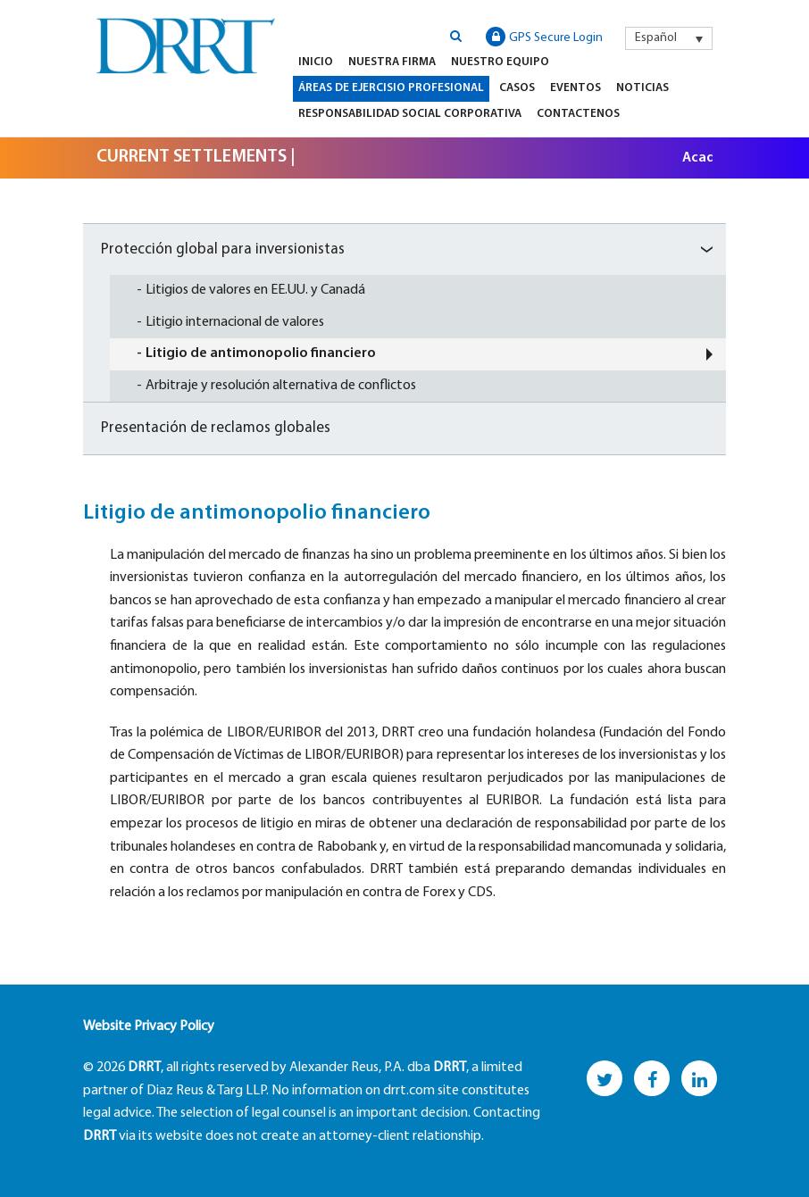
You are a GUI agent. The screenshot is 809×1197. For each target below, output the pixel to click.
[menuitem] (669, 38)
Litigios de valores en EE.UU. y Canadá (255, 290)
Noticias (642, 88)
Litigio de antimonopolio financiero (261, 353)
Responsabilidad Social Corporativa (409, 114)
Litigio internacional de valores (235, 322)
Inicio (315, 62)
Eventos (575, 88)
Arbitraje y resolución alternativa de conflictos (281, 385)
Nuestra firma (392, 62)
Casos (517, 88)
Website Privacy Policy (148, 1026)
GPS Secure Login (544, 36)
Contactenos (578, 114)
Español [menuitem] (656, 38)
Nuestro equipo (500, 62)
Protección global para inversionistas (223, 249)
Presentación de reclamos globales (215, 428)
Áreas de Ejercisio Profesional (391, 88)
